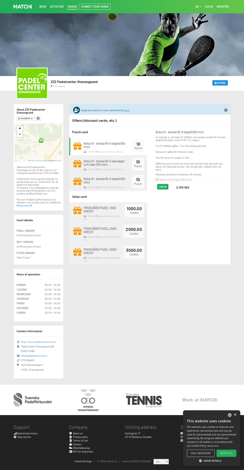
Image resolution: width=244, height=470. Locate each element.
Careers (75, 444)
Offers (220, 83)
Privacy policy (78, 436)
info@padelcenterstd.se (34, 355)
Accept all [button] (226, 453)
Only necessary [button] (201, 453)
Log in (162, 186)
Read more (24, 205)
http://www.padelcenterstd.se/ (38, 341)
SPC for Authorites (81, 451)
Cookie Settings (83, 461)
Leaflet (32, 161)
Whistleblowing (79, 447)
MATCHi (23, 6)
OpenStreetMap (42, 161)
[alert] (211, 438)
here (126, 110)
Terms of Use (78, 440)
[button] (41, 140)
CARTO (59, 161)
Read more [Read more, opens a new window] (212, 445)
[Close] (226, 110)
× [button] (235, 414)
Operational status (26, 433)
